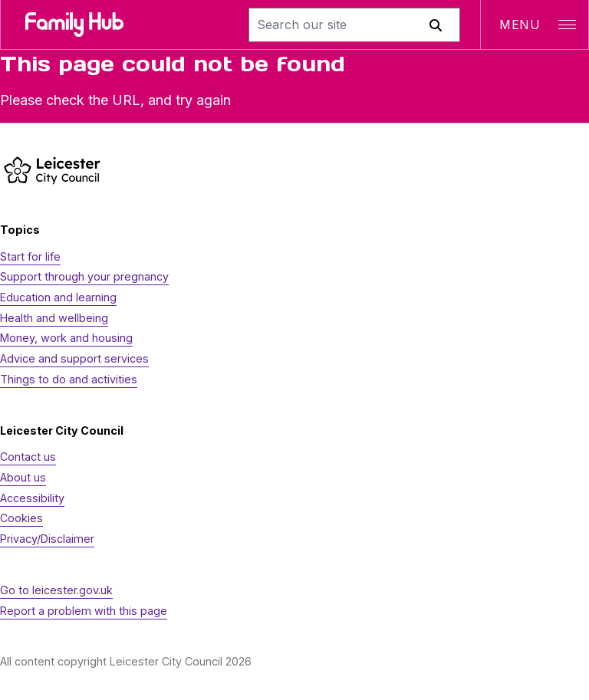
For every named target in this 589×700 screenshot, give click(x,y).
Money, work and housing (66, 337)
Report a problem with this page (83, 610)
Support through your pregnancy (84, 276)
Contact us (28, 456)
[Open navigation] (534, 24)
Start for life (30, 256)
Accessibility (32, 497)
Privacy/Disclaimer (47, 538)
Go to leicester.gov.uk (56, 589)
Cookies (21, 517)
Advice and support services (74, 358)
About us (23, 477)
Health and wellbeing (54, 317)
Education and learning (58, 297)
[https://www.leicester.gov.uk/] (52, 170)
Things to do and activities (68, 379)
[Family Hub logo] (74, 24)
